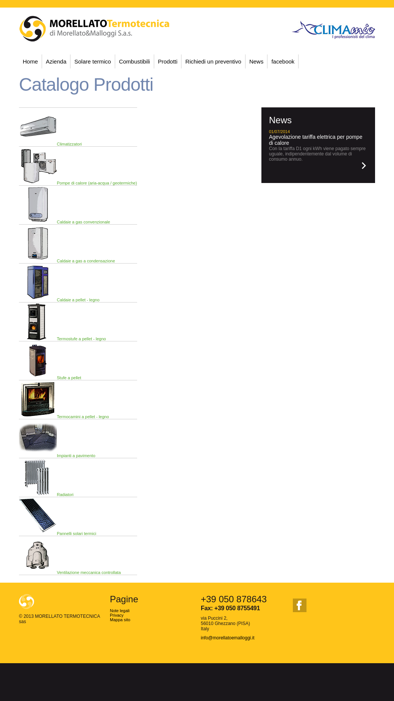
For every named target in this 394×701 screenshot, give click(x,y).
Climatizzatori (69, 144)
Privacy (117, 615)
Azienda (56, 61)
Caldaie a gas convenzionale (83, 222)
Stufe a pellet (69, 377)
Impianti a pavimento (76, 455)
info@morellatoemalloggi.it (228, 638)
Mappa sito (120, 619)
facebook (282, 61)
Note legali (120, 610)
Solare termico (92, 61)
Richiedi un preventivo (213, 61)
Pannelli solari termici (76, 533)
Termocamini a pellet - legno (83, 416)
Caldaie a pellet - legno (78, 300)
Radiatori (65, 494)
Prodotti (168, 61)
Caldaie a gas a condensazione (86, 261)
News (256, 61)
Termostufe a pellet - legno (81, 339)
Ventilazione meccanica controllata (89, 572)
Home (30, 61)
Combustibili (134, 61)
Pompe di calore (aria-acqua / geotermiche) (97, 183)
